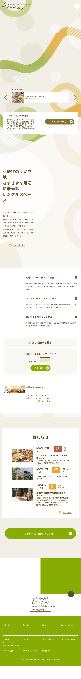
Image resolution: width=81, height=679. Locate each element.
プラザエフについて (29, 664)
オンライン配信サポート (68, 638)
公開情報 (45, 664)
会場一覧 (6, 638)
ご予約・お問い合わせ (68, 652)
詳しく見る (46, 413)
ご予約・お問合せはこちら (38, 546)
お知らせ (25, 652)
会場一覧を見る (19, 251)
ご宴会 (44, 638)
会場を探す (42, 380)
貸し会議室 (26, 638)
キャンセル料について (12, 658)
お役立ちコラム (47, 652)
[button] (5, 97)
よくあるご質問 (10, 655)
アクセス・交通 (8, 664)
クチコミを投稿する (37, 623)
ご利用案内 (6, 652)
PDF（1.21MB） (62, 128)
